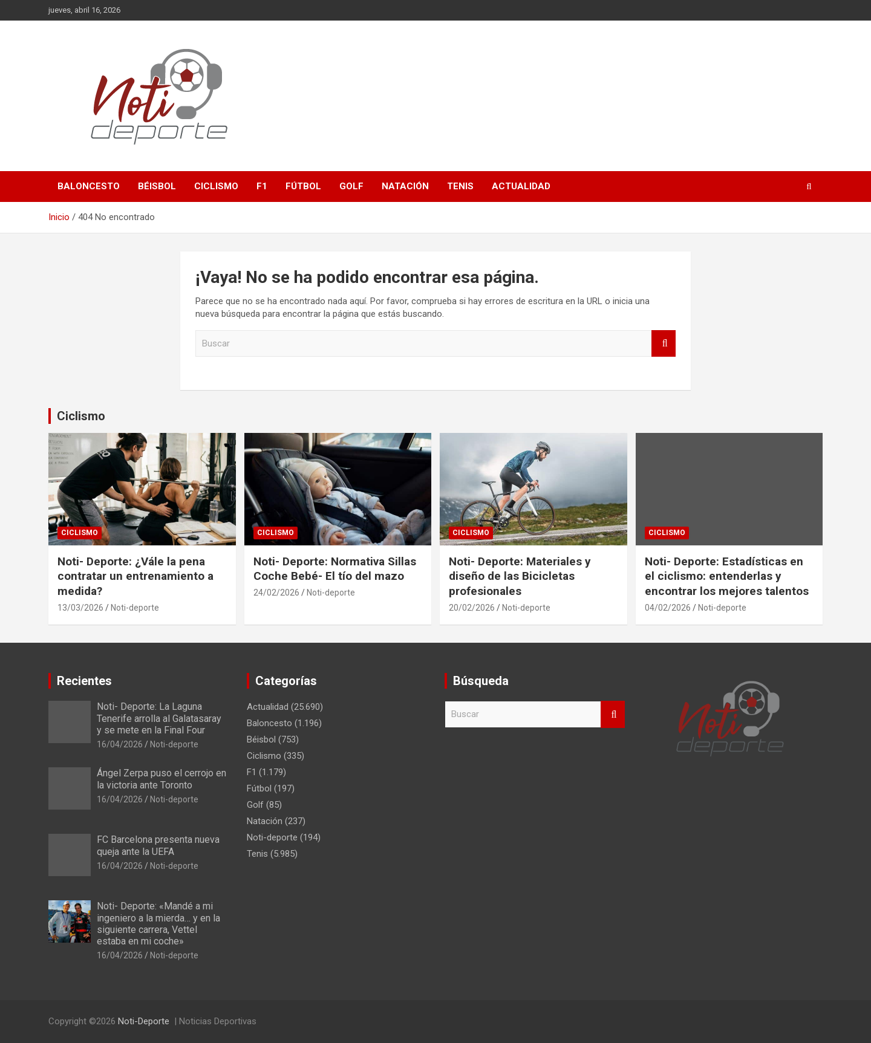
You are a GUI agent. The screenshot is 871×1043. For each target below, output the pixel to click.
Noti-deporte (135, 607)
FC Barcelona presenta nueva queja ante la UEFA (158, 845)
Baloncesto (88, 186)
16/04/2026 (120, 744)
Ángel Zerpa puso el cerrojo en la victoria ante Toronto (161, 778)
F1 (261, 186)
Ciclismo (216, 186)
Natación (405, 186)
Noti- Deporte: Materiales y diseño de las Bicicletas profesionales (520, 576)
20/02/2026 (472, 607)
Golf (351, 186)
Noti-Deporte (143, 1021)
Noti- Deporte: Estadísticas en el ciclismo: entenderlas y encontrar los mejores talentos (727, 576)
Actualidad (521, 186)
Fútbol (303, 186)
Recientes (84, 681)
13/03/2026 (80, 607)
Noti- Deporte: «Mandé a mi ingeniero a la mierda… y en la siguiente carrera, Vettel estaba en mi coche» (158, 923)
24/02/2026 (276, 592)
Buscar (663, 343)
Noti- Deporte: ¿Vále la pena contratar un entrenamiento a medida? (135, 576)
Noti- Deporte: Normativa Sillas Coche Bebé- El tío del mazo (334, 568)
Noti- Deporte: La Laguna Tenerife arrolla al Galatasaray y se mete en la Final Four (159, 718)
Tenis (460, 186)
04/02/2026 (668, 607)
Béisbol (157, 186)
